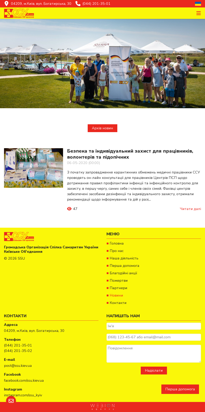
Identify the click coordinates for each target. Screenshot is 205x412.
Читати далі (190, 208)
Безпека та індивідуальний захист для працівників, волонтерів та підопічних (130, 154)
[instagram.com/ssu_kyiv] (23, 395)
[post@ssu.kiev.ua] (18, 365)
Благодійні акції (123, 273)
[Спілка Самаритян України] (19, 13)
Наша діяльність (124, 258)
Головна (117, 243)
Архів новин (102, 128)
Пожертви (119, 280)
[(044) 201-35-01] (93, 3)
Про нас (117, 250)
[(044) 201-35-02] (18, 351)
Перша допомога (180, 389)
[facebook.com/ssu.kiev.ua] (24, 380)
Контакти (118, 302)
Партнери (118, 288)
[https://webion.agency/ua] (102, 407)
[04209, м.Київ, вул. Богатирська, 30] (37, 3)
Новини (116, 295)
